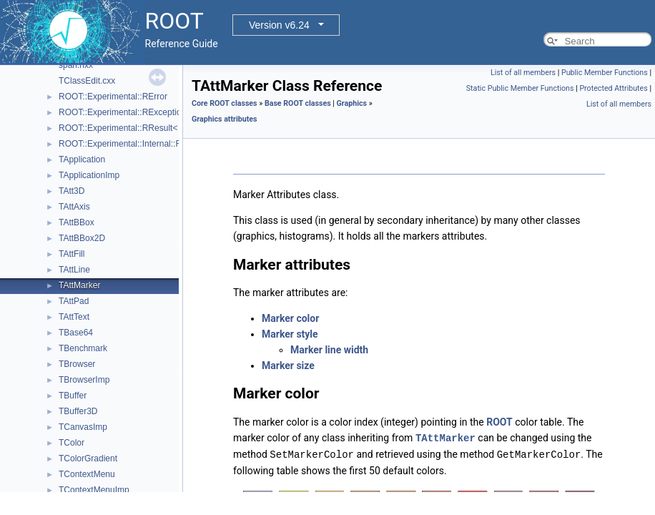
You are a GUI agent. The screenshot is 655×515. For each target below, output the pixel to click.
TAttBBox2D (82, 238)
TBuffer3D (78, 411)
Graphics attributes (224, 119)
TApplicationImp (89, 175)
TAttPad (74, 301)
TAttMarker (79, 285)
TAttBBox (76, 222)
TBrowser (77, 364)
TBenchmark (83, 348)
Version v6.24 (279, 25)
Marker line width (329, 349)
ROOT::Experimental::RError (113, 97)
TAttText (74, 317)
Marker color (290, 318)
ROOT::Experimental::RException (122, 112)
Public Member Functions (604, 72)
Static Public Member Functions (520, 88)
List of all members (523, 72)
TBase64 (76, 333)
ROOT (499, 422)
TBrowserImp (84, 380)
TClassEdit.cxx (87, 81)
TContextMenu (87, 474)
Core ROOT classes (224, 103)
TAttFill (71, 254)
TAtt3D (71, 191)
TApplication (82, 159)
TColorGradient (88, 458)
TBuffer (73, 396)
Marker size (288, 365)
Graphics (352, 103)
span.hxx (76, 65)
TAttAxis (74, 207)
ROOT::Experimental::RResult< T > (125, 128)
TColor (71, 443)
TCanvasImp (83, 427)
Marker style (290, 334)
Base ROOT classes (298, 103)
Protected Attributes (613, 88)
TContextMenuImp (94, 490)
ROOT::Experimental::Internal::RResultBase (142, 144)
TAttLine (74, 270)
